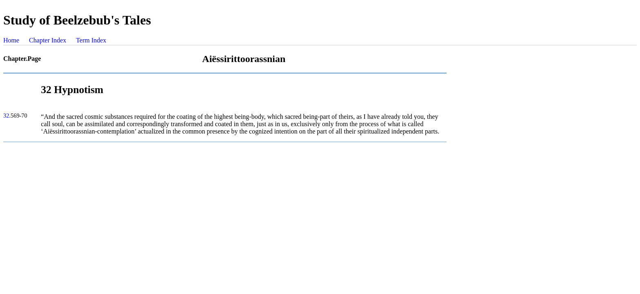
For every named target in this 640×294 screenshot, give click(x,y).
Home (11, 40)
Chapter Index (47, 40)
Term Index (91, 40)
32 (6, 115)
